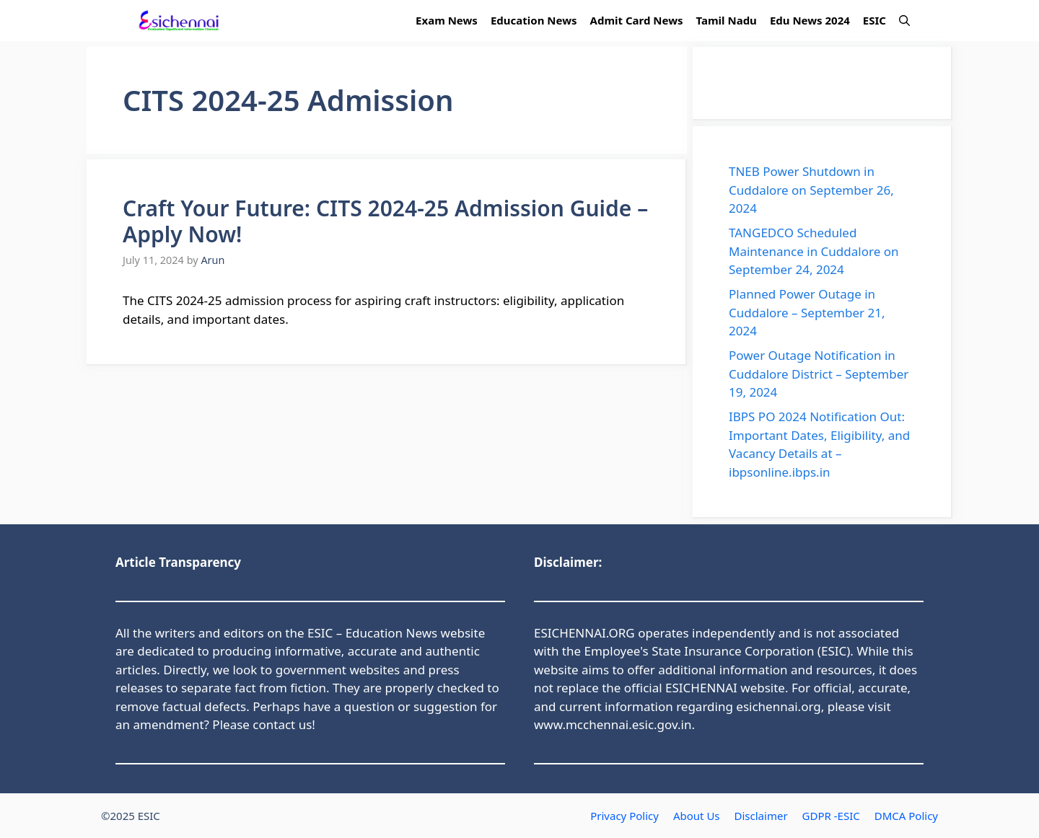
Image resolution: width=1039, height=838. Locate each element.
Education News (534, 20)
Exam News (447, 20)
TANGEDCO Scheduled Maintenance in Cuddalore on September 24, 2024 (813, 251)
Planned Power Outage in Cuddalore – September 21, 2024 (807, 312)
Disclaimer (761, 815)
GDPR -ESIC (831, 815)
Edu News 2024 (810, 20)
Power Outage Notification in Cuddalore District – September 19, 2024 (818, 373)
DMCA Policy (906, 815)
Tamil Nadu (726, 20)
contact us (282, 724)
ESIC (874, 20)
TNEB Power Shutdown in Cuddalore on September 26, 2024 (811, 189)
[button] (904, 20)
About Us (696, 815)
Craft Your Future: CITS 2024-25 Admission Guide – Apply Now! (385, 221)
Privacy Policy (624, 815)
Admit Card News (636, 20)
